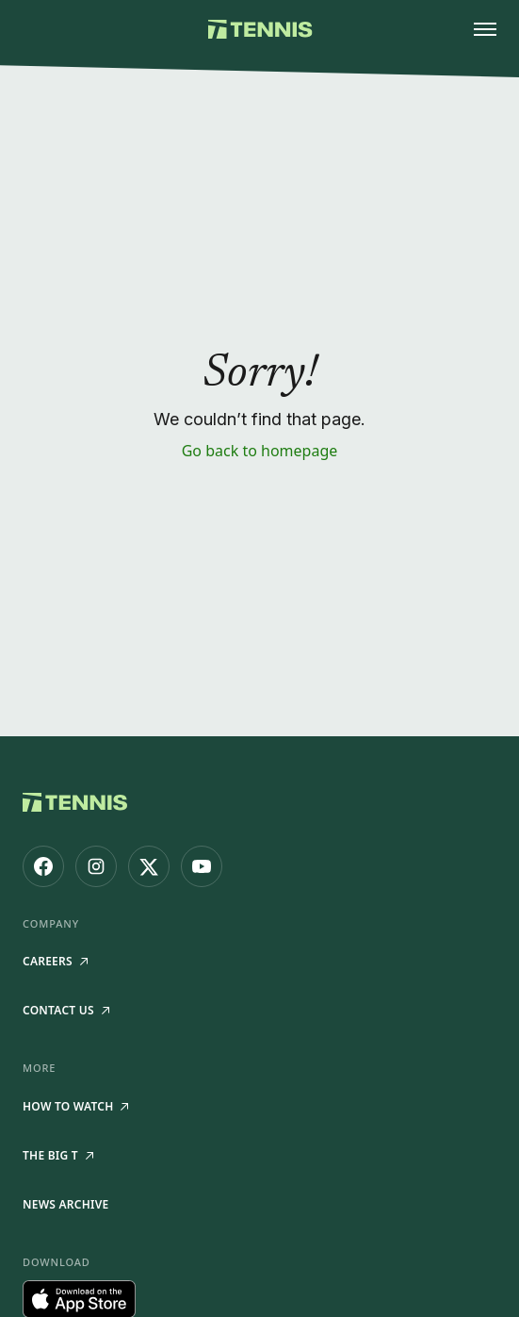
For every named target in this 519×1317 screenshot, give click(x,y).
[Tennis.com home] (259, 29)
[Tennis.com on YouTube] (201, 866)
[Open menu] (485, 29)
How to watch (75, 1106)
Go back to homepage (260, 450)
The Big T (58, 1155)
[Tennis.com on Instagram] (96, 866)
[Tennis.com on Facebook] (43, 866)
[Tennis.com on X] (149, 866)
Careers (55, 961)
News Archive (65, 1204)
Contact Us (66, 1010)
